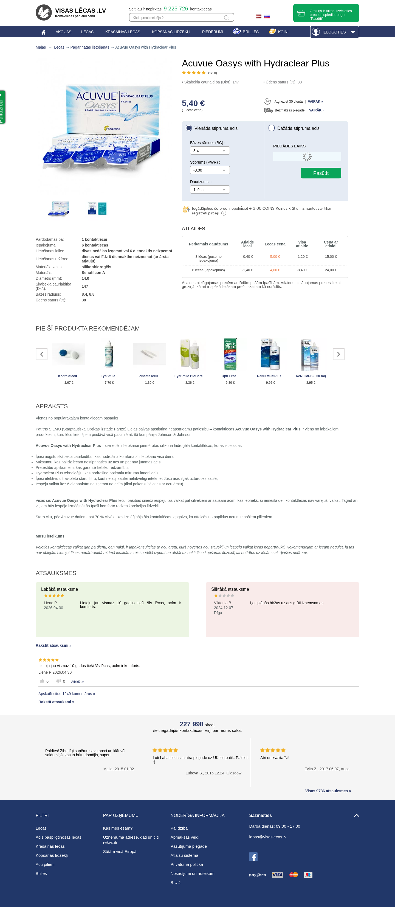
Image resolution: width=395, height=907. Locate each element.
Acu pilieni (45, 864)
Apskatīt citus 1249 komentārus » (66, 694)
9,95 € (270, 383)
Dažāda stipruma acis (298, 128)
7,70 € (109, 383)
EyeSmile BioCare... (189, 376)
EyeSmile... (109, 376)
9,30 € (230, 383)
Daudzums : (201, 182)
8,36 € (189, 383)
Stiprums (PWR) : (205, 162)
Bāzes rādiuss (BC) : (207, 143)
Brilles (41, 873)
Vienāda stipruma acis (216, 128)
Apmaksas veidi (185, 837)
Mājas (41, 47)
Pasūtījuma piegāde (189, 846)
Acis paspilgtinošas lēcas (58, 837)
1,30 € (149, 383)
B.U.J (176, 882)
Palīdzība (179, 828)
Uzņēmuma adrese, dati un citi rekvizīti (131, 840)
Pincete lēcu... (149, 376)
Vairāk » (315, 101)
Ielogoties (334, 32)
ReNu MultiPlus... (270, 376)
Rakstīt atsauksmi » (54, 645)
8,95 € (310, 383)
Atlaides (193, 228)
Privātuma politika (187, 864)
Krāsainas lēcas (50, 846)
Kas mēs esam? (118, 828)
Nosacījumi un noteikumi (193, 873)
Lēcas (59, 47)
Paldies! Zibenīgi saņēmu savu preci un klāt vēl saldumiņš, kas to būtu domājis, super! (85, 753)
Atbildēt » (77, 681)
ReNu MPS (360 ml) (311, 376)
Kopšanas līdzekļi (52, 855)
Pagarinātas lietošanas (89, 47)
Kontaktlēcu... (69, 376)
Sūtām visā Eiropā (120, 851)
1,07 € (69, 383)
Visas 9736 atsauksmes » (328, 791)
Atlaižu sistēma (184, 855)
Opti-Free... (230, 376)
